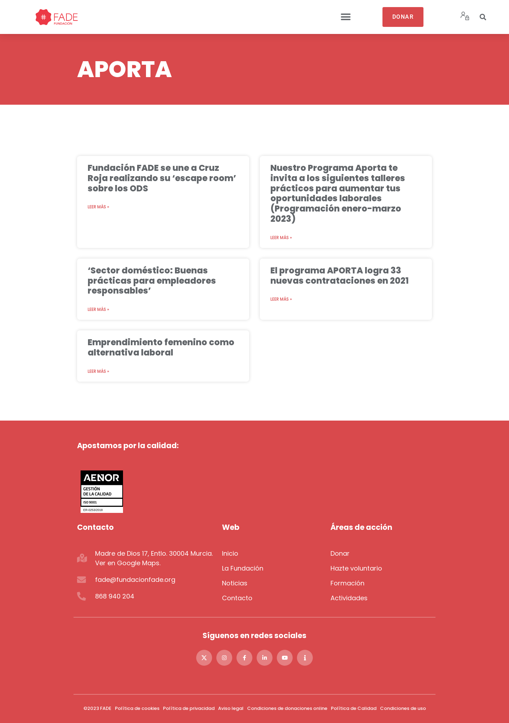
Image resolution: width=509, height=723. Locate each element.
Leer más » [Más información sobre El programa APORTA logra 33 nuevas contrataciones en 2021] (281, 299)
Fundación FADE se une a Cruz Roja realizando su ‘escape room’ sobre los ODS (162, 178)
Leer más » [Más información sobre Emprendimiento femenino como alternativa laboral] (98, 371)
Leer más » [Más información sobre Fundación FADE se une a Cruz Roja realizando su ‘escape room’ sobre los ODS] (98, 207)
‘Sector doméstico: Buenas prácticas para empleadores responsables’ (152, 281)
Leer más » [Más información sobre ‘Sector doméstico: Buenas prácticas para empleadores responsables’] (98, 309)
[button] (345, 17)
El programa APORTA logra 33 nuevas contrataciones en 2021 (339, 276)
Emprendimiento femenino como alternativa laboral (161, 347)
